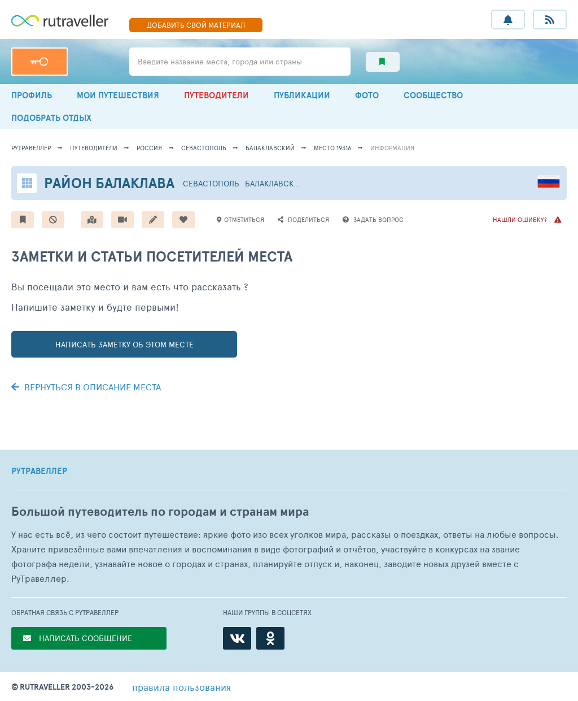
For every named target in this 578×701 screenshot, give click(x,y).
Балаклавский (270, 147)
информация (392, 147)
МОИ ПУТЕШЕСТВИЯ (118, 95)
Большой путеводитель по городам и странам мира (160, 511)
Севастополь (203, 147)
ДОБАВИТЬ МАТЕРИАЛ (196, 25)
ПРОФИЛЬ (31, 95)
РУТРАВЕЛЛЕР (39, 471)
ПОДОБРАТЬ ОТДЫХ (51, 117)
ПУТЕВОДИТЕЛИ (216, 95)
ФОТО (367, 95)
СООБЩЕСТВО (433, 95)
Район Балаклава (109, 182)
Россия (149, 147)
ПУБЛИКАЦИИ (302, 95)
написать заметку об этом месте (124, 344)
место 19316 (332, 147)
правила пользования (181, 687)
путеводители (93, 147)
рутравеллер (31, 147)
